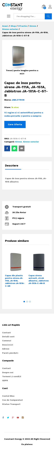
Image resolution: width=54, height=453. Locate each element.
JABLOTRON (18, 100)
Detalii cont (8, 336)
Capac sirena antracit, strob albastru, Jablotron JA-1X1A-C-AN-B (39, 279)
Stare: (7, 107)
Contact (6, 332)
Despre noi (7, 372)
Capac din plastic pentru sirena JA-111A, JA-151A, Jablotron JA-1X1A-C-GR (14, 280)
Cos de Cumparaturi (12, 400)
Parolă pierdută (10, 353)
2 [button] (27, 301)
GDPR (5, 380)
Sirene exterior (31, 142)
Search (48, 16)
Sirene (18, 142)
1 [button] (24, 301)
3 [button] (30, 301)
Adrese (5, 349)
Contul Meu (8, 396)
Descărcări (7, 345)
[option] (15, 274)
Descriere (11, 165)
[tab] (13, 166)
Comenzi (6, 340)
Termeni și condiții (11, 376)
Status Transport (11, 404)
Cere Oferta (15, 124)
